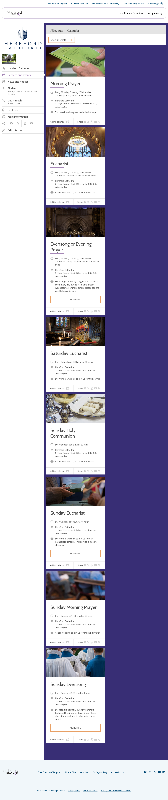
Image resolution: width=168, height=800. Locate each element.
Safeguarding (154, 13)
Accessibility (117, 772)
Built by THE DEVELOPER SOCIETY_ (116, 790)
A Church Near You (79, 3)
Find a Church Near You (130, 13)
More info (75, 299)
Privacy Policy (74, 790)
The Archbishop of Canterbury (105, 3)
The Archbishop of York (133, 3)
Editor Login (155, 3)
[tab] (59, 121)
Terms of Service (90, 790)
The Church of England (56, 3)
